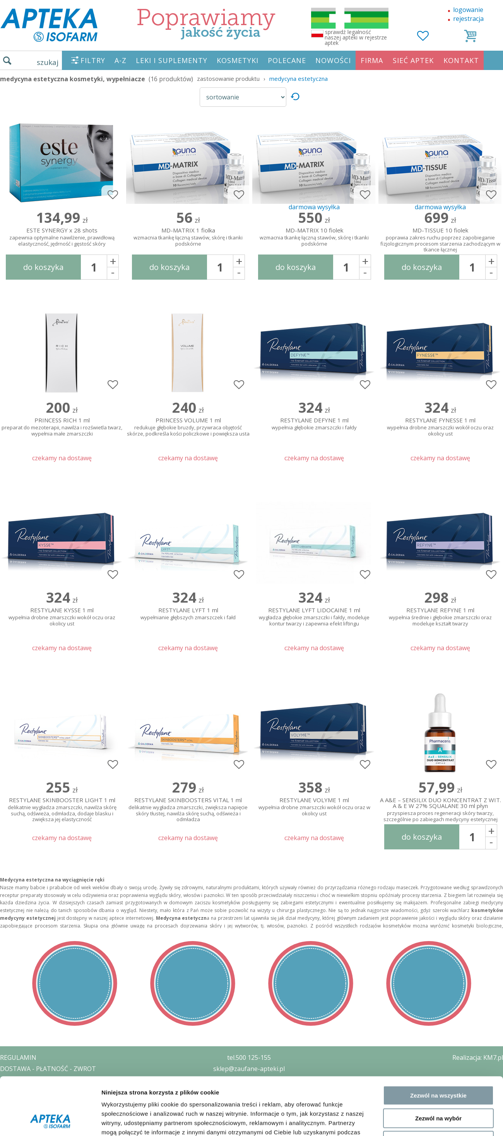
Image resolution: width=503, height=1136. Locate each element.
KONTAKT (461, 60)
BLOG (8, 1113)
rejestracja (468, 18)
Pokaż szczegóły (413, 837)
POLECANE (287, 60)
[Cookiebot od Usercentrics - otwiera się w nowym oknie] (50, 837)
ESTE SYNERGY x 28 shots (62, 237)
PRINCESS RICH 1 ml (62, 427)
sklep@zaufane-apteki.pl (249, 1068)
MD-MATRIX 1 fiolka (188, 237)
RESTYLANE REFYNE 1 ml (440, 617)
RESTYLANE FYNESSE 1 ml (440, 427)
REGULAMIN (18, 1057)
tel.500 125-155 (249, 1057)
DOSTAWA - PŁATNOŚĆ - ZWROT (48, 1068)
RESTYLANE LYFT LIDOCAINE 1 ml (314, 617)
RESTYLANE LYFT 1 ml (188, 614)
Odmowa (438, 803)
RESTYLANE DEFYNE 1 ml (314, 424)
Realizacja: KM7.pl (477, 1057)
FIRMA (372, 60)
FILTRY (92, 60)
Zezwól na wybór (438, 780)
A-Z (121, 60)
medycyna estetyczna (298, 78)
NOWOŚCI (333, 60)
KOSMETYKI (237, 60)
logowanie (468, 9)
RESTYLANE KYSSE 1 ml (62, 617)
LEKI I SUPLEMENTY (171, 60)
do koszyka (43, 267)
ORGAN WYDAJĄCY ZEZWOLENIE (47, 1102)
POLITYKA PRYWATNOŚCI (37, 1080)
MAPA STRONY (22, 1124)
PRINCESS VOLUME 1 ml (188, 427)
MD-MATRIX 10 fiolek (314, 237)
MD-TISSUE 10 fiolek (440, 238)
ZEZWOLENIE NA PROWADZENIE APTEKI (59, 1090)
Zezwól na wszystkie (438, 758)
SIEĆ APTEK (413, 60)
